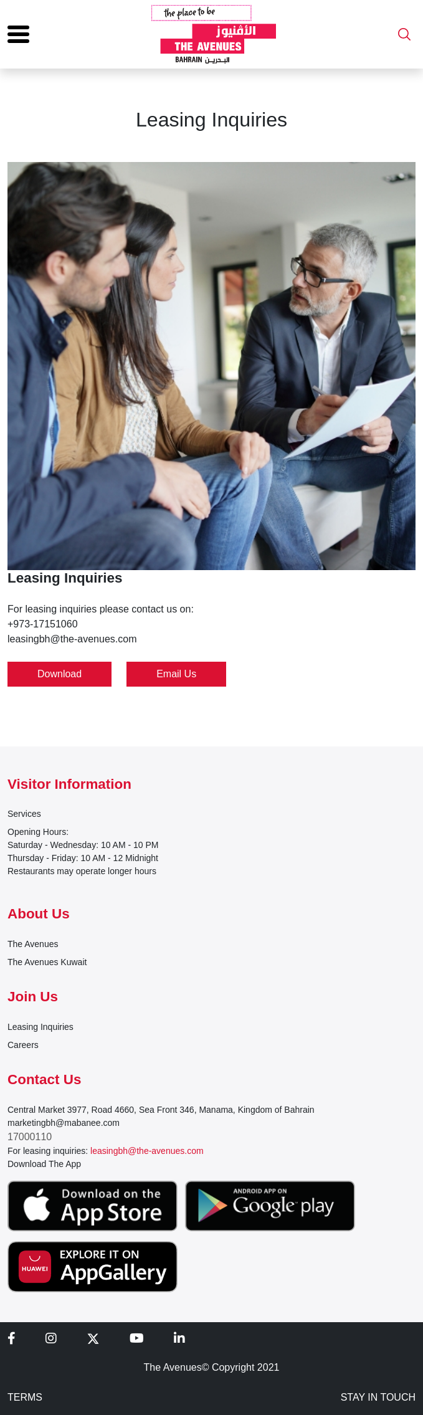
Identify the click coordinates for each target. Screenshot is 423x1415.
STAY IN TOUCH (378, 1397)
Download (59, 674)
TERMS (24, 1397)
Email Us (176, 674)
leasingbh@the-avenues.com (147, 1151)
